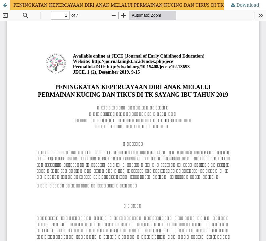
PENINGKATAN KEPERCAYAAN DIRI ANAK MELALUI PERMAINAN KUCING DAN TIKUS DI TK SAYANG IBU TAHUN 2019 (139, 5)
